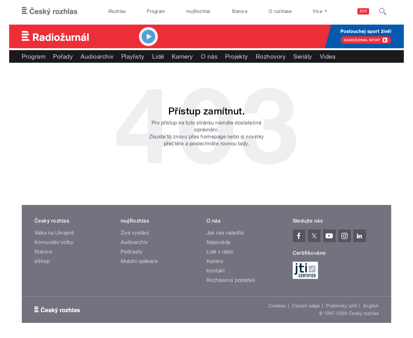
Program (156, 11)
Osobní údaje (306, 305)
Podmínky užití (341, 305)
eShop (42, 261)
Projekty (236, 56)
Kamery (182, 56)
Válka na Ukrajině (54, 233)
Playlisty (133, 56)
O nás (209, 56)
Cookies (277, 305)
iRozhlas (117, 11)
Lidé (158, 56)
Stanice (240, 11)
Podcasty (132, 252)
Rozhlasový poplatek (230, 280)
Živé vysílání (135, 233)
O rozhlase (280, 11)
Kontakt (215, 271)
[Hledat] (382, 11)
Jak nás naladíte (225, 233)
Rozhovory (271, 56)
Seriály (302, 56)
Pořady (63, 56)
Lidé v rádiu (220, 252)
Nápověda (218, 242)
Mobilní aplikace (139, 261)
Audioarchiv (97, 56)
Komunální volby (53, 242)
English (371, 305)
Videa (327, 56)
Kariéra (214, 261)
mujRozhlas (198, 11)
